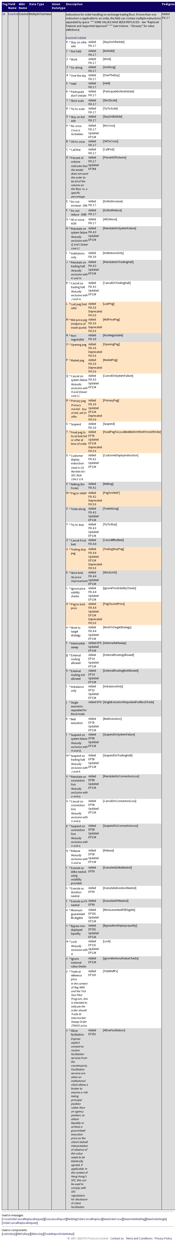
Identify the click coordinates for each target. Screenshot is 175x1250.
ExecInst (13, 14)
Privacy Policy (163, 1238)
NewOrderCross (112, 1219)
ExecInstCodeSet (76, 38)
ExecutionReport (55, 1219)
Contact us (117, 1238)
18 (3, 14)
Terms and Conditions (139, 1238)
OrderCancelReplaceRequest (20, 1223)
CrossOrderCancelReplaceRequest (23, 1219)
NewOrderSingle (156, 1219)
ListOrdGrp (9, 1234)
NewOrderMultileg (134, 1219)
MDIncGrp (37, 1234)
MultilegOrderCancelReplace (85, 1219)
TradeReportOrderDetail (59, 1234)
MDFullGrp (23, 1234)
